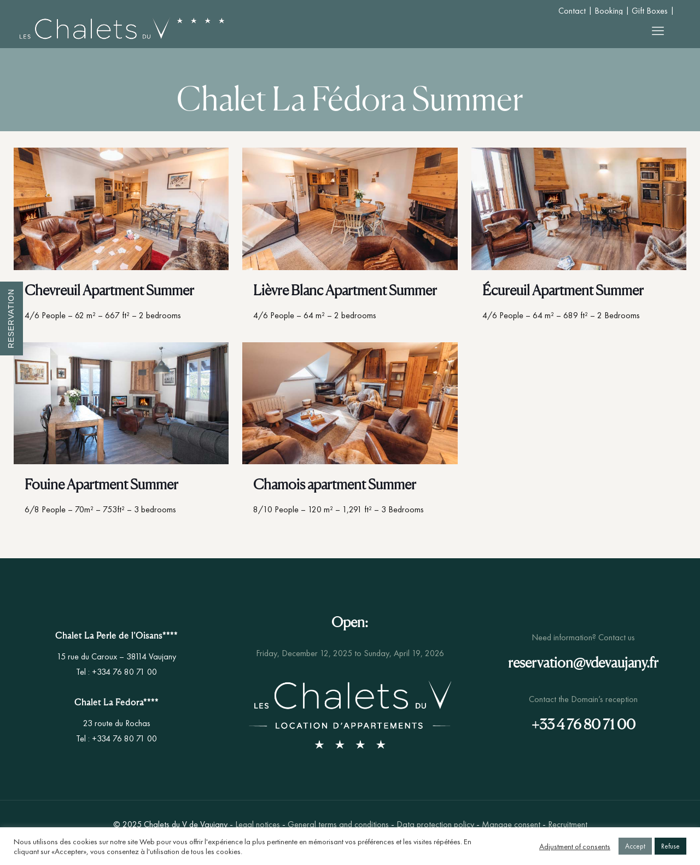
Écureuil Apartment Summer (563, 290)
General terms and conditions (338, 824)
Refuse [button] (670, 846)
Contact (572, 10)
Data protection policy (435, 824)
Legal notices (257, 824)
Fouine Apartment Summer (101, 484)
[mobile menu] (658, 31)
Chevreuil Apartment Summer (109, 290)
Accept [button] (635, 846)
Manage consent (511, 824)
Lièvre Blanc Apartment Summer (345, 290)
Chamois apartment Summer (334, 484)
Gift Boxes (650, 10)
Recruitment (567, 824)
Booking (608, 10)
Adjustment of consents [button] (574, 846)
